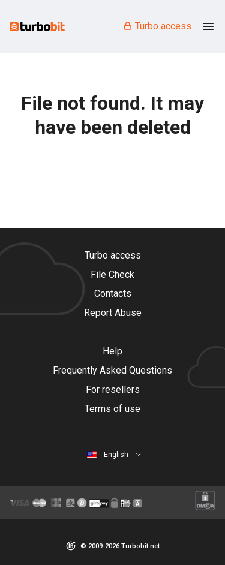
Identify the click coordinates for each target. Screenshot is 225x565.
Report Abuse (113, 312)
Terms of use (112, 408)
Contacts (112, 293)
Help (112, 351)
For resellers (113, 389)
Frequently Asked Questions (112, 370)
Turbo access (156, 26)
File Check (112, 274)
